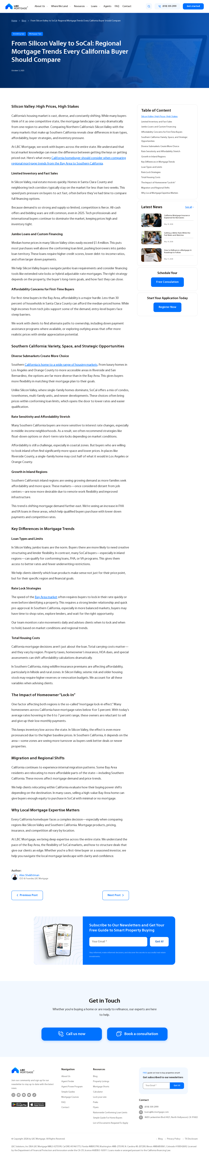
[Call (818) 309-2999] (167, 6)
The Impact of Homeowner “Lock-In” (158, 182)
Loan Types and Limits (151, 167)
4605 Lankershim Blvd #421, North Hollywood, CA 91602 (168, 1117)
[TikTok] (34, 1095)
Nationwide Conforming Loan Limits (110, 1112)
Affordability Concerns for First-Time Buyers (161, 132)
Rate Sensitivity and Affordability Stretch (160, 151)
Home (14, 21)
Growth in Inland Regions (153, 157)
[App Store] (37, 1104)
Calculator (98, 1092)
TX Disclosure (191, 1139)
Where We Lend (59, 6)
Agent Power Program (72, 1086)
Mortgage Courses (70, 1097)
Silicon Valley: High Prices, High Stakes (159, 116)
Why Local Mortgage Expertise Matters (159, 193)
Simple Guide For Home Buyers (107, 1118)
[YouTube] (29, 1095)
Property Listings (101, 1081)
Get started (193, 6)
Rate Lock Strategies (151, 172)
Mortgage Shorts (101, 1086)
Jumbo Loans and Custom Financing (158, 127)
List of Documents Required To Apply (110, 1123)
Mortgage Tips (35, 34)
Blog (24, 21)
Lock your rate (99, 1097)
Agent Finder (67, 1081)
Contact (126, 6)
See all (189, 207)
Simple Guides (68, 1092)
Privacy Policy (173, 1139)
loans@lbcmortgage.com (154, 1112)
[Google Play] (19, 1104)
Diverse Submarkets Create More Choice (160, 146)
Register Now (167, 307)
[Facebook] (24, 1095)
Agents (107, 6)
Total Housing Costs (150, 177)
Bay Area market (46, 597)
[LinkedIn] (19, 1095)
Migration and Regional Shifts (155, 188)
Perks (95, 1102)
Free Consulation (167, 282)
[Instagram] (13, 1095)
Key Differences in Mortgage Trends (158, 162)
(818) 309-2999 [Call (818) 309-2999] (148, 1107)
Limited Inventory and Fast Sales (156, 122)
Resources (79, 6)
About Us (40, 6)
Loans (94, 6)
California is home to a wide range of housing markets (61, 365)
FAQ (117, 6)
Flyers (96, 1107)
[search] (149, 6)
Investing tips (18, 34)
